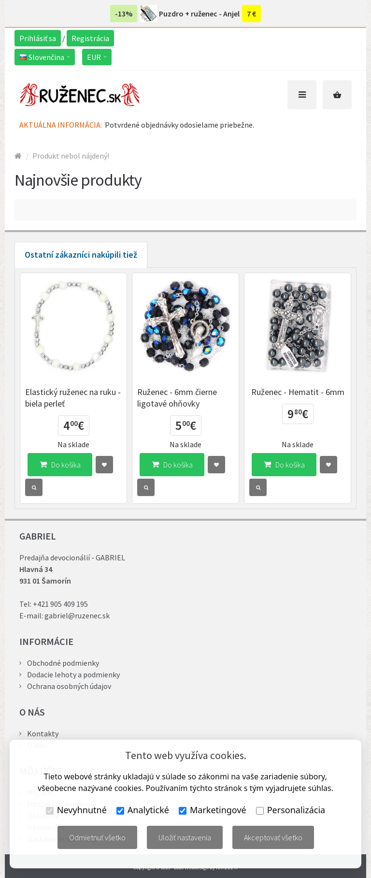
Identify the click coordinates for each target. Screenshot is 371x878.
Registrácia (90, 38)
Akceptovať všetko (273, 837)
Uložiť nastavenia (184, 837)
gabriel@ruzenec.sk (77, 615)
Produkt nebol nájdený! (70, 156)
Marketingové (212, 810)
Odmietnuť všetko (97, 837)
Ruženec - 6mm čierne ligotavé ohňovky (177, 397)
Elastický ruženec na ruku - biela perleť (73, 397)
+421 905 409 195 (60, 604)
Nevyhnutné (76, 810)
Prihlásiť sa (37, 38)
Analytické (142, 810)
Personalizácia (290, 810)
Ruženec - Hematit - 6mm (297, 391)
